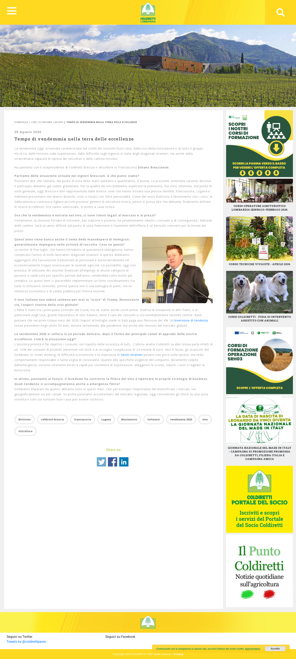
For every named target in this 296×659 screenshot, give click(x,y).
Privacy (178, 654)
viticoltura (25, 431)
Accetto (275, 648)
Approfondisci (252, 648)
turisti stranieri (132, 355)
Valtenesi (153, 419)
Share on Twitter (101, 461)
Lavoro (58, 122)
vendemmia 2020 (181, 419)
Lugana (106, 419)
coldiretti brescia (52, 419)
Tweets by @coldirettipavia (26, 642)
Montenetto (129, 419)
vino (205, 419)
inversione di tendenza (191, 320)
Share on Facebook (112, 461)
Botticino (24, 419)
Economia (45, 122)
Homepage (21, 122)
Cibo (34, 122)
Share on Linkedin (123, 461)
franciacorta (82, 419)
